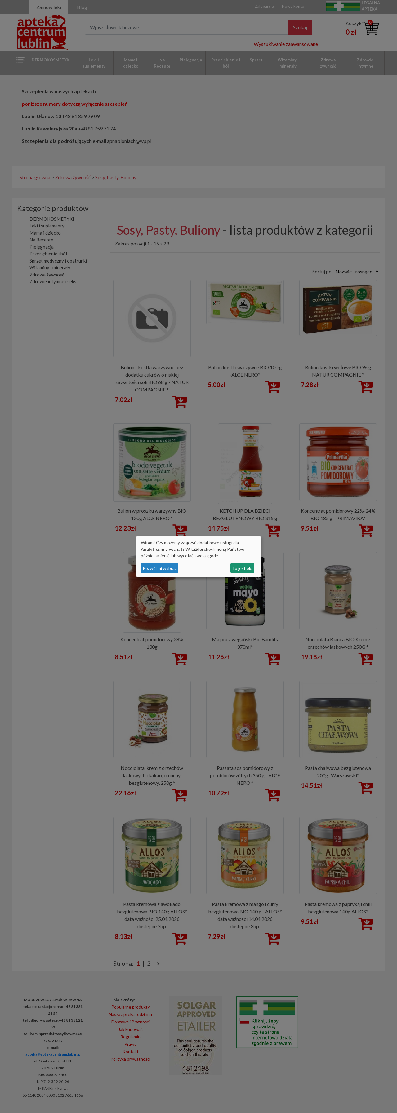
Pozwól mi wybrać (160, 568)
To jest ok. (242, 568)
